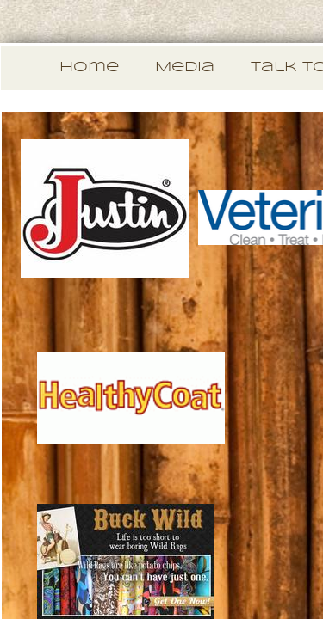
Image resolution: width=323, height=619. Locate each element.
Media (184, 67)
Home (89, 67)
